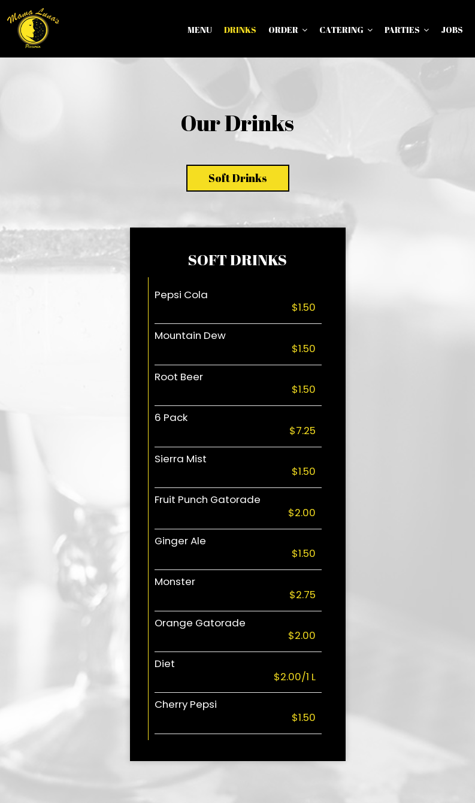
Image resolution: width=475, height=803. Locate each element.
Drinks (240, 29)
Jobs (452, 29)
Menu (199, 29)
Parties (407, 29)
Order (287, 29)
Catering (346, 29)
